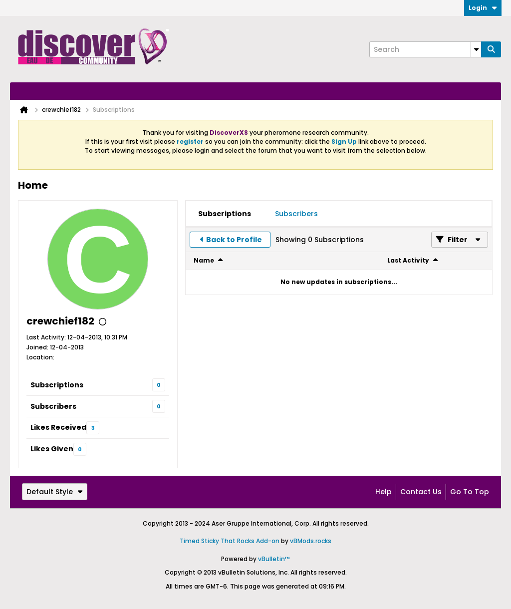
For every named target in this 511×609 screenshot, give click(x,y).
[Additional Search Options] (476, 49)
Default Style (54, 492)
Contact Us (421, 492)
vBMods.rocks (310, 541)
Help (383, 492)
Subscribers (53, 406)
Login (483, 7)
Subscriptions (56, 385)
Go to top (469, 492)
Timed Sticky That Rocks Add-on (229, 541)
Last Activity (408, 260)
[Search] (425, 49)
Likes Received (58, 427)
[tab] (224, 213)
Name (204, 260)
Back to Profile (234, 240)
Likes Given (51, 449)
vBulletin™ (274, 559)
